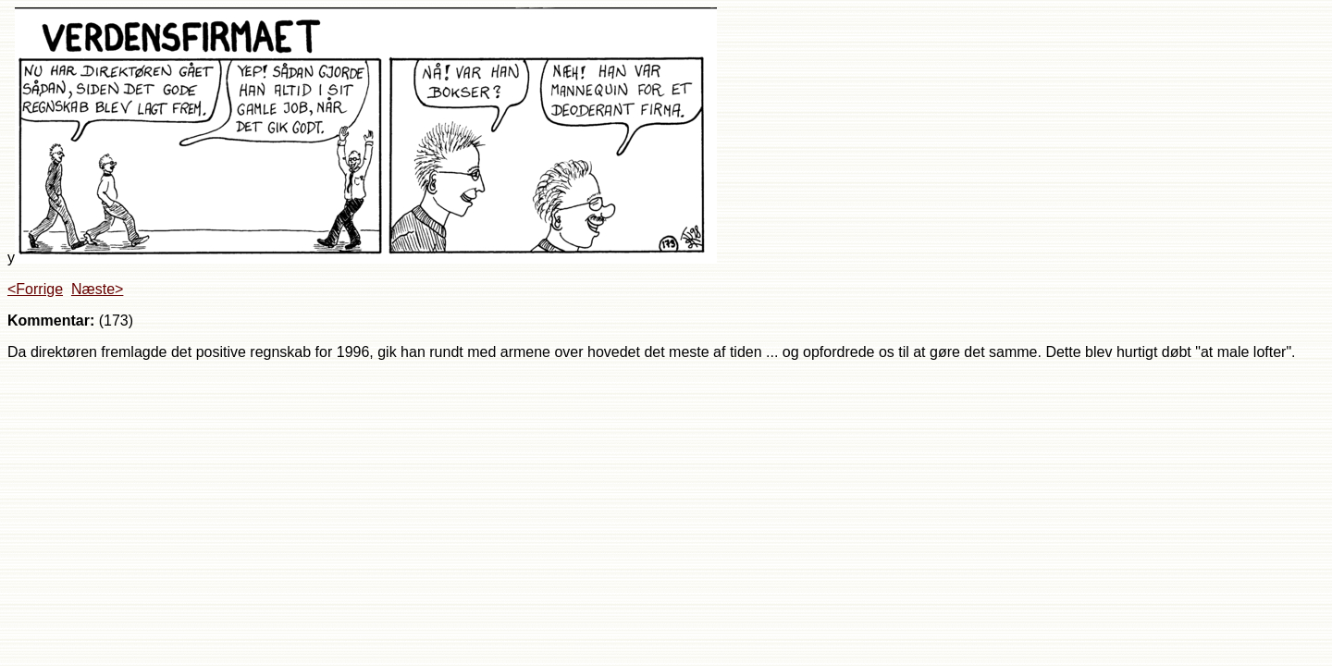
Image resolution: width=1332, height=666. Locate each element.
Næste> (97, 289)
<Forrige (35, 289)
